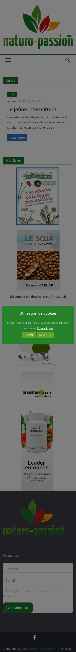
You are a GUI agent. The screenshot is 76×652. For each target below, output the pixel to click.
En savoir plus (45, 328)
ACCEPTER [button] (45, 335)
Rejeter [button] (29, 335)
